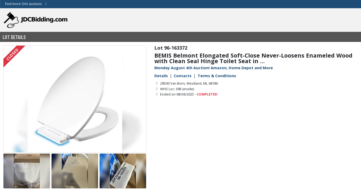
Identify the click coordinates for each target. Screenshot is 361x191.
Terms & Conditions (217, 75)
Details (161, 75)
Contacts (183, 75)
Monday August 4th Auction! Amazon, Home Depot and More (213, 67)
